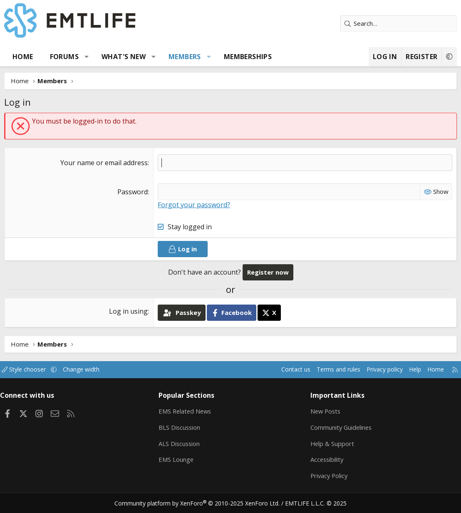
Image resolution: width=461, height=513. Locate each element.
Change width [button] (92, 369)
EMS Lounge (178, 459)
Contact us (279, 369)
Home (22, 56)
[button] (87, 56)
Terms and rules (324, 369)
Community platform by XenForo (202, 503)
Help (406, 369)
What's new (124, 56)
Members (185, 56)
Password (132, 191)
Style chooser (32, 369)
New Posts (324, 410)
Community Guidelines (340, 427)
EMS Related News (188, 410)
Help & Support (330, 443)
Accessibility (325, 459)
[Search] (398, 23)
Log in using (128, 311)
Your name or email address (104, 162)
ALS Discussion (182, 443)
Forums (64, 56)
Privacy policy (373, 369)
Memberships (248, 56)
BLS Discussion (182, 427)
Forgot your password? (194, 204)
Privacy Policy (327, 475)
